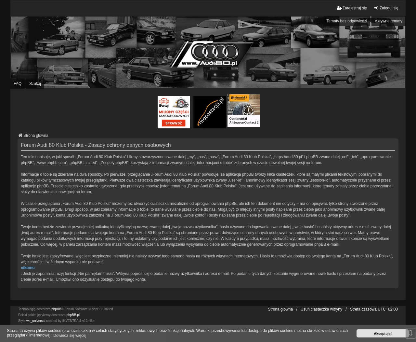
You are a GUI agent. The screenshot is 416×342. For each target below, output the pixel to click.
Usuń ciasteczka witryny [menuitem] (321, 309)
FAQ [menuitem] (17, 83)
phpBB (56, 309)
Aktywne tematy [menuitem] (388, 21)
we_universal (35, 321)
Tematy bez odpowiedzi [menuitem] (347, 21)
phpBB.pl (73, 315)
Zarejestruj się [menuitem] (352, 8)
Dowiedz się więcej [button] (69, 335)
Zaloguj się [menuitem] (386, 8)
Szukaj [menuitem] (35, 83)
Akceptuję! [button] (383, 334)
